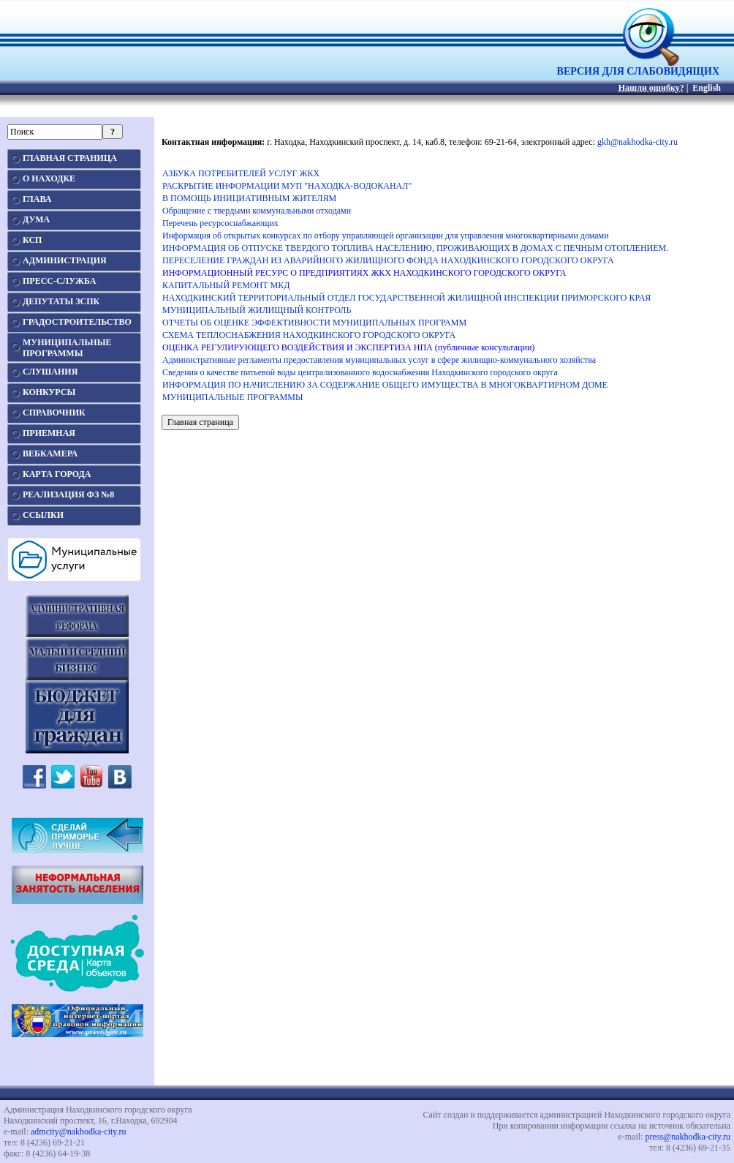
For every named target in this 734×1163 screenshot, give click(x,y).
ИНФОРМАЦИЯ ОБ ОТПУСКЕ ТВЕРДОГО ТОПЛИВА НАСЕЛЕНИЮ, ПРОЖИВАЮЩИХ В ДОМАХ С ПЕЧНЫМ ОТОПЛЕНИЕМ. (415, 248)
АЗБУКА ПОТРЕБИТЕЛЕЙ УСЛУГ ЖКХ (240, 173)
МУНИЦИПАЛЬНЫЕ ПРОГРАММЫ (232, 397)
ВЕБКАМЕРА (50, 453)
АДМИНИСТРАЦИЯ (65, 260)
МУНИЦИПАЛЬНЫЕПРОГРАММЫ (67, 347)
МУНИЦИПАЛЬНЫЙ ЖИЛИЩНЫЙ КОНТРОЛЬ (256, 310)
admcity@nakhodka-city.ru (78, 1131)
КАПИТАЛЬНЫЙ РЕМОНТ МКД (226, 285)
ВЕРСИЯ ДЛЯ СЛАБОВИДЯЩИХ (638, 67)
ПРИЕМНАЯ (49, 433)
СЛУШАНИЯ (50, 371)
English (706, 88)
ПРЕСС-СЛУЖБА (59, 281)
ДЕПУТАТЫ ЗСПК (61, 301)
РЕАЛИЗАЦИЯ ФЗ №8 (68, 494)
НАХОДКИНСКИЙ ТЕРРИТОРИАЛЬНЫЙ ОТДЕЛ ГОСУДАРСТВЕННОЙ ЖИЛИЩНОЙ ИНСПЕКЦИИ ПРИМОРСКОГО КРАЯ (406, 298)
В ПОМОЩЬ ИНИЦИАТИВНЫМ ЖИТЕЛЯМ (249, 198)
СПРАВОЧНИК (54, 412)
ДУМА (36, 219)
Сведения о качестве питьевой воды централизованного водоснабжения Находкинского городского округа (360, 372)
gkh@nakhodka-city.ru (637, 142)
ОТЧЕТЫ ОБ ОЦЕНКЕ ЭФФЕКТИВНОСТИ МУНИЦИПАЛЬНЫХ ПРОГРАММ (314, 322)
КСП (32, 240)
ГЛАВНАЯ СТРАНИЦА (70, 158)
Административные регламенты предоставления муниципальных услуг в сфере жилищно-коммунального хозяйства (379, 360)
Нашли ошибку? (651, 88)
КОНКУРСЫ (49, 392)
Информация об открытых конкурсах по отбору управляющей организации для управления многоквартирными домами (385, 235)
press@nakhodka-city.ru (687, 1137)
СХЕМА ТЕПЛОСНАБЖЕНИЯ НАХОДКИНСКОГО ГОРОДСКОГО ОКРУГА (308, 335)
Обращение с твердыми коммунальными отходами (256, 211)
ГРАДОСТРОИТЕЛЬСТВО (77, 322)
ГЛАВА (37, 199)
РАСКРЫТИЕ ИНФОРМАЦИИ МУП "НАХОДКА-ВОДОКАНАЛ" (287, 186)
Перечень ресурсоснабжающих (220, 223)
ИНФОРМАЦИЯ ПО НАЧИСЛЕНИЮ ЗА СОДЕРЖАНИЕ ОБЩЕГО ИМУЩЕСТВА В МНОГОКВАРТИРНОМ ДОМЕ (385, 385)
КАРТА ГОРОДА (57, 474)
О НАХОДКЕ (49, 178)
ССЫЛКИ (43, 515)
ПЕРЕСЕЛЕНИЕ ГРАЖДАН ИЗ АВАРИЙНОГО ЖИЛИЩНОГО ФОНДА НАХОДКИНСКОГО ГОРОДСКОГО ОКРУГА (388, 260)
